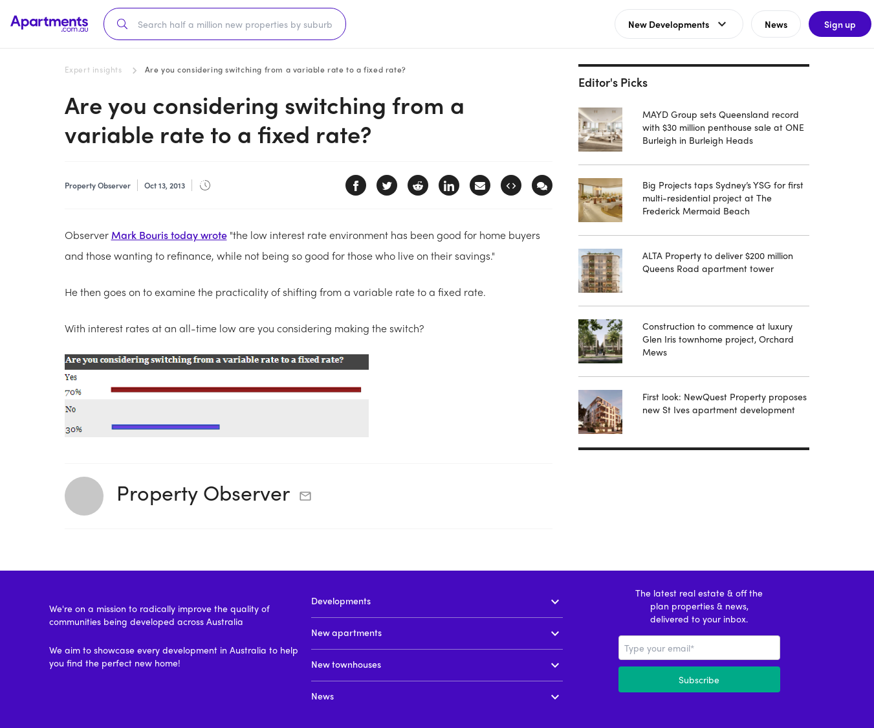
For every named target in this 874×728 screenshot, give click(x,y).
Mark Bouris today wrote (169, 234)
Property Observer (203, 492)
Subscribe (699, 679)
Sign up (832, 23)
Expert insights (93, 69)
